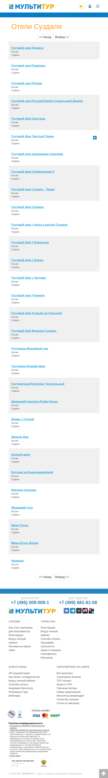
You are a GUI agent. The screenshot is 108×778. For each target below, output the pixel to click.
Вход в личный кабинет (17, 640)
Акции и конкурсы (51, 650)
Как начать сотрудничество (24, 676)
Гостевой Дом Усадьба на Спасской (36, 313)
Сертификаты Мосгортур (49, 655)
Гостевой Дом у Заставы (28, 277)
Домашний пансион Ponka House (34, 401)
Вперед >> (62, 37)
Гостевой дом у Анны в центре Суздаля (39, 224)
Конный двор (20, 454)
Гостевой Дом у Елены (27, 260)
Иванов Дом (20, 436)
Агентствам (18, 666)
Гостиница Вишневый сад (29, 348)
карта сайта (15, 756)
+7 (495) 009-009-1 (30, 602)
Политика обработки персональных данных (30, 730)
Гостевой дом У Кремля (28, 295)
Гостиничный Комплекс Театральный (37, 383)
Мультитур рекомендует (71, 695)
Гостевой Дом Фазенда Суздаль (34, 330)
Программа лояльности (47, 644)
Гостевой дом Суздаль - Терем (33, 189)
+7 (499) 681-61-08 (78, 602)
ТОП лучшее (64, 680)
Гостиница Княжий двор (28, 366)
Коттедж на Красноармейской (32, 472)
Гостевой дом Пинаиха (27, 47)
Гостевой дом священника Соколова (37, 154)
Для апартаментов (19, 631)
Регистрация (16, 635)
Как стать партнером (21, 627)
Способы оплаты (50, 638)
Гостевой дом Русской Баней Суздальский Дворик (47, 101)
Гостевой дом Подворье (28, 65)
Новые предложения (69, 691)
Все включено (65, 673)
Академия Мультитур (21, 688)
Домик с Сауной (22, 419)
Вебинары (14, 695)
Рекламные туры (18, 691)
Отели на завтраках (68, 703)
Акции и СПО (64, 684)
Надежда (17, 560)
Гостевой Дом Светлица (28, 118)
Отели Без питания (68, 699)
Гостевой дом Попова (26, 83)
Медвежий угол (22, 507)
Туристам (48, 621)
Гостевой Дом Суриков (27, 207)
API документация (19, 673)
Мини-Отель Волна (24, 543)
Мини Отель (19, 525)
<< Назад (45, 37)
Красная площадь (24, 490)
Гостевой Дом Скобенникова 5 (32, 171)
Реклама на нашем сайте (20, 648)
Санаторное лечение (69, 676)
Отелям (14, 621)
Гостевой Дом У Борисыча (30, 242)
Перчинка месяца (67, 688)
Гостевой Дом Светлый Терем (32, 136)
